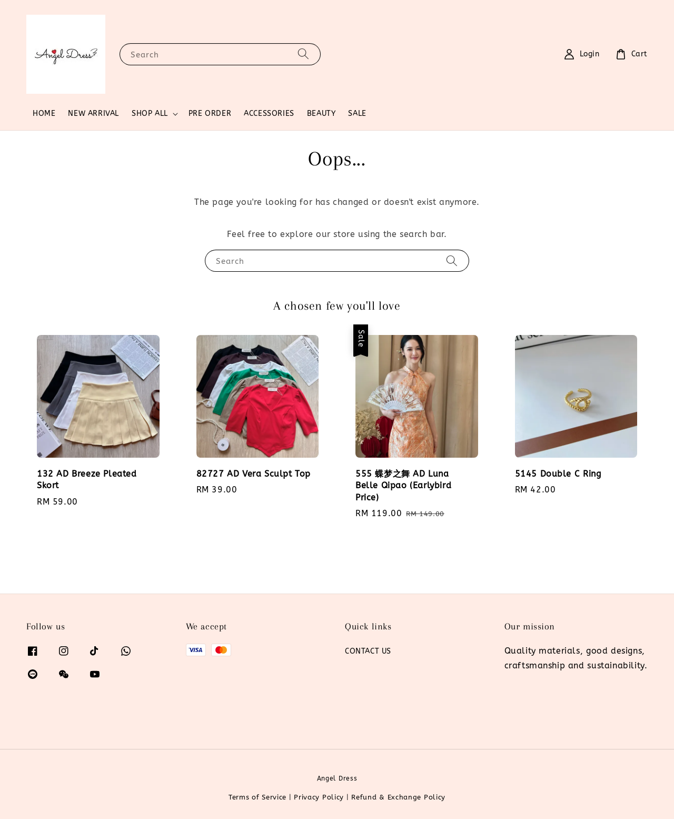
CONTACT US (368, 651)
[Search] (303, 54)
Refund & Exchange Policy (398, 797)
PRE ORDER (210, 113)
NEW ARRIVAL (93, 113)
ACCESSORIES (269, 113)
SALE (357, 113)
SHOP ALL (150, 113)
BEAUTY (321, 113)
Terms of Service (257, 797)
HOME (44, 113)
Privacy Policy (319, 797)
